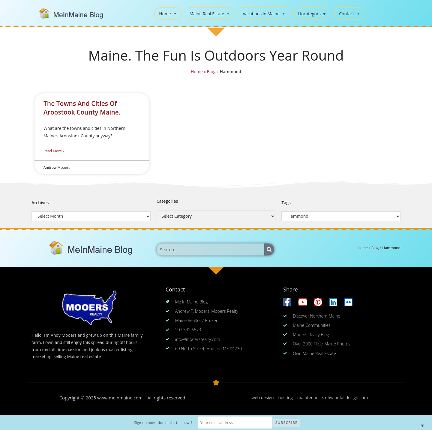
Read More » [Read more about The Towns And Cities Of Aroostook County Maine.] (54, 151)
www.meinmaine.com (120, 398)
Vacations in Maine (264, 13)
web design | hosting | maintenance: (288, 397)
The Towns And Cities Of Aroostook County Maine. (82, 107)
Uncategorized (312, 13)
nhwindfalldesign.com (346, 397)
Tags (286, 202)
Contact (349, 13)
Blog (211, 71)
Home (168, 13)
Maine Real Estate (210, 13)
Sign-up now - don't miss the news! (164, 422)
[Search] (269, 249)
